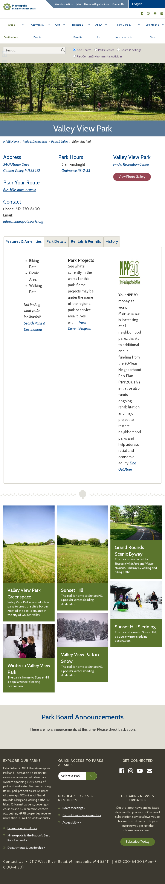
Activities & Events (37, 31)
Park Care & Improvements (124, 31)
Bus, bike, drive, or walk (19, 190)
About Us (98, 31)
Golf (57, 24)
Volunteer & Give (64, 4)
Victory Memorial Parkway (134, 566)
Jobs (78, 4)
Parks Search (104, 50)
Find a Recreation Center (131, 164)
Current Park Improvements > (82, 815)
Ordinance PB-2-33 (75, 170)
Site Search (82, 50)
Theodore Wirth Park (127, 564)
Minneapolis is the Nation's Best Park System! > (29, 837)
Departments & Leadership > (26, 848)
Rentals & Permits (77, 31)
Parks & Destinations (11, 31)
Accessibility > (72, 822)
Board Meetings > (74, 808)
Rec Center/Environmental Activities (97, 56)
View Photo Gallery (132, 177)
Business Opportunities (96, 4)
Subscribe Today (138, 842)
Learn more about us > (22, 828)
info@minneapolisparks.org (23, 221)
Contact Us (118, 4)
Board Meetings (129, 50)
